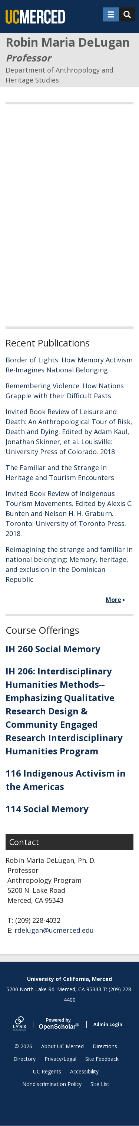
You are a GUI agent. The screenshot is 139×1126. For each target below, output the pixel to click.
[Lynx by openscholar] (26, 1024)
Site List (99, 1084)
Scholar (58, 1024)
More (113, 600)
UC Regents (47, 1071)
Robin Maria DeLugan (68, 42)
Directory (24, 1058)
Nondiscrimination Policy (52, 1084)
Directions (105, 1046)
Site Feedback (102, 1058)
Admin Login (107, 1024)
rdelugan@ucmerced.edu (54, 930)
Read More (22, 299)
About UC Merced (62, 1046)
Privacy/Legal (60, 1058)
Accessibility (84, 1071)
